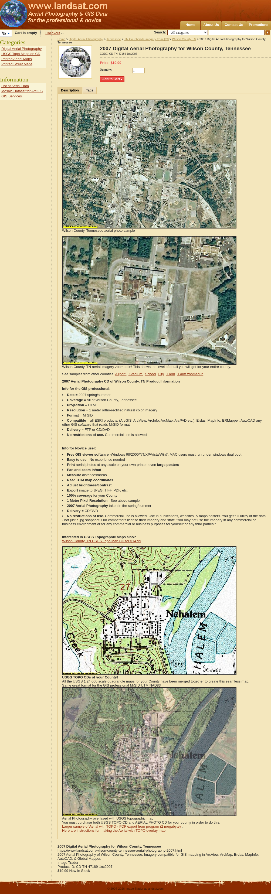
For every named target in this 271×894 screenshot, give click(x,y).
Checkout (52, 33)
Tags (89, 90)
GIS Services (11, 96)
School (150, 374)
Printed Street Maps (16, 64)
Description (70, 90)
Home (190, 25)
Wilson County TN (184, 39)
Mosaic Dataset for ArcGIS (22, 91)
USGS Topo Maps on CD (20, 54)
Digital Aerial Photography (86, 39)
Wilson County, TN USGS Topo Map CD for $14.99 (101, 541)
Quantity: (106, 69)
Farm (170, 374)
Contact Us (234, 25)
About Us (211, 25)
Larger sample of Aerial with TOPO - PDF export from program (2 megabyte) (121, 826)
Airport (121, 374)
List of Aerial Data (15, 86)
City (161, 374)
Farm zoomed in (190, 374)
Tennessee (114, 39)
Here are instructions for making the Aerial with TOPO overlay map (113, 830)
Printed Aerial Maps (16, 59)
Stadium (135, 374)
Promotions (258, 25)
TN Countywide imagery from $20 (146, 39)
